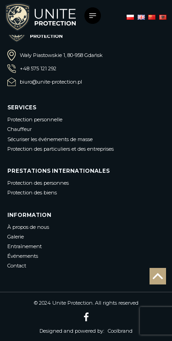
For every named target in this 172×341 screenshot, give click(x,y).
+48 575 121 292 (31, 68)
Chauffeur (19, 129)
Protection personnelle (34, 119)
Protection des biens (32, 192)
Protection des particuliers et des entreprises (60, 149)
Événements (22, 256)
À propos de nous (28, 227)
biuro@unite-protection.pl (44, 82)
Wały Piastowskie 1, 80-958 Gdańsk (55, 55)
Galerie (15, 236)
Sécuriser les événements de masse (50, 139)
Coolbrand (120, 331)
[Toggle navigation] (94, 17)
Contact (16, 265)
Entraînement (24, 246)
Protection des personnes (38, 183)
